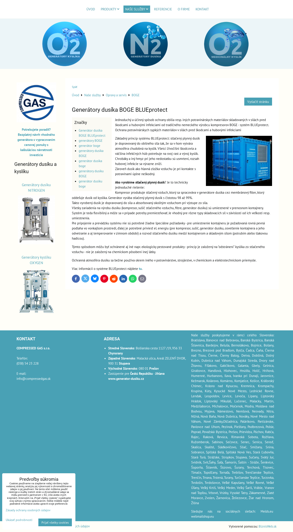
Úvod (90, 9)
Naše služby (136, 9)
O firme (184, 9)
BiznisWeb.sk (267, 526)
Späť (74, 87)
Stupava (241, 457)
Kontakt (202, 9)
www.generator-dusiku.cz (126, 378)
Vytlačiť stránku (258, 101)
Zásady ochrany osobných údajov (28, 510)
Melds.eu (267, 511)
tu (140, 268)
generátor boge (89, 145)
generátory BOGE (91, 140)
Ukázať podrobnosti (19, 520)
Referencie (163, 9)
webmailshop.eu (202, 516)
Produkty (110, 9)
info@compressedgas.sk (33, 378)
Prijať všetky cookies (55, 522)
